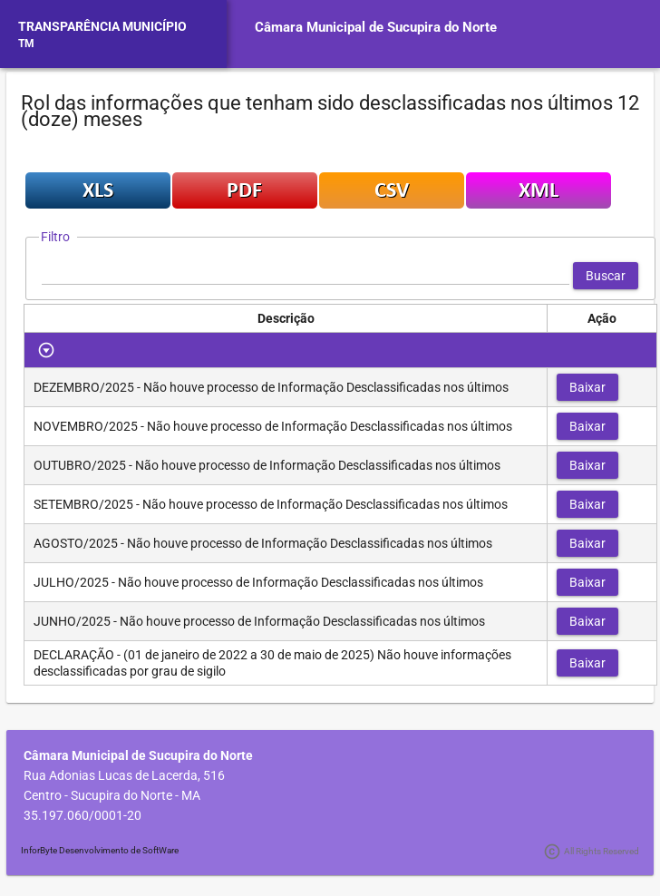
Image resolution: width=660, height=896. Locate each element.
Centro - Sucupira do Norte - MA (112, 795)
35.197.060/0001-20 (82, 815)
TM (26, 43)
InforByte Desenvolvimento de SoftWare (100, 850)
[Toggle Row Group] (46, 350)
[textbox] (305, 276)
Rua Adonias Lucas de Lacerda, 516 (124, 775)
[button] (605, 275)
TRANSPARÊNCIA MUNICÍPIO (102, 26)
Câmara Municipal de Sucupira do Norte (376, 27)
